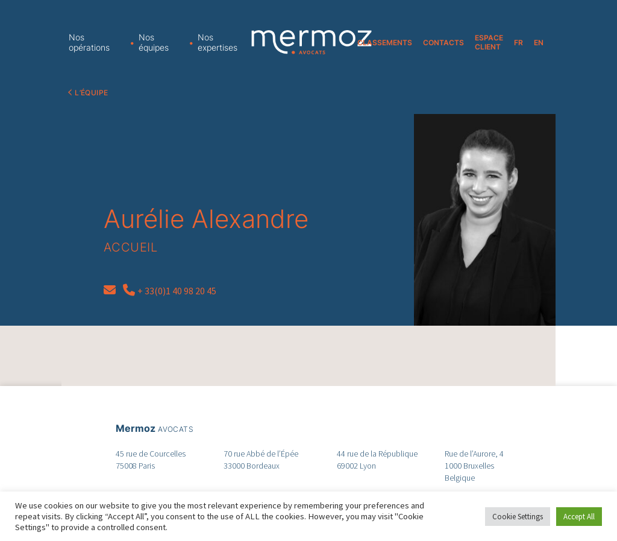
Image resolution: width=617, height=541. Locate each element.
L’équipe (91, 92)
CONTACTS (443, 42)
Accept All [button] (579, 516)
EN (538, 42)
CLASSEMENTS (384, 42)
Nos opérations (89, 42)
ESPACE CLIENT (489, 42)
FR (518, 42)
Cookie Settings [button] (517, 516)
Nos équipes (154, 42)
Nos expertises (217, 42)
